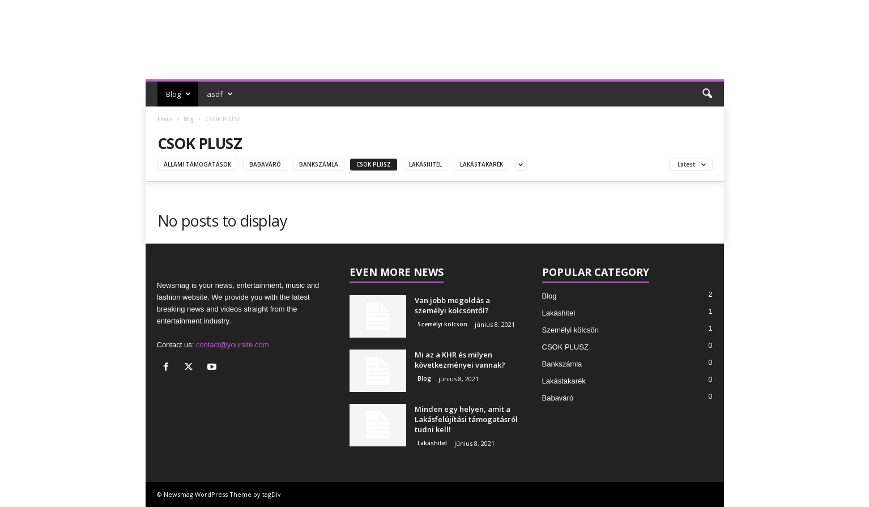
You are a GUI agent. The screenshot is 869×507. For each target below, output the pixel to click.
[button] (707, 94)
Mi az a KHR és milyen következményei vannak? (460, 360)
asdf (220, 94)
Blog (178, 94)
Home (165, 119)
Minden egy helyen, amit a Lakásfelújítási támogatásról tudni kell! (466, 419)
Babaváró (265, 164)
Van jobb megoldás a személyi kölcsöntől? (452, 305)
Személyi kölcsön (442, 324)
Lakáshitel (425, 164)
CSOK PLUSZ (373, 164)
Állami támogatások (197, 164)
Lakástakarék (481, 164)
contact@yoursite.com (232, 344)
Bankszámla (318, 164)
